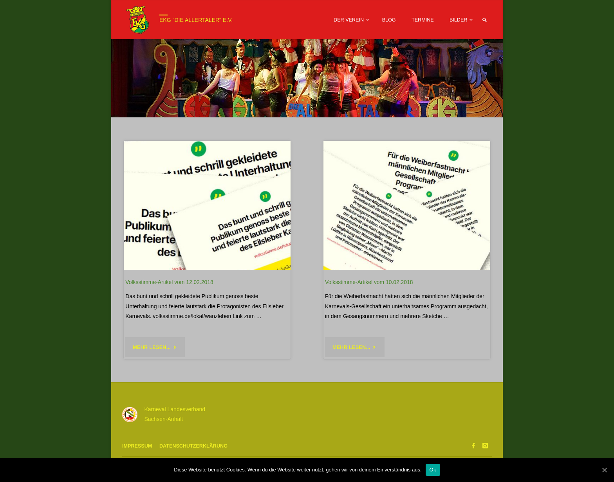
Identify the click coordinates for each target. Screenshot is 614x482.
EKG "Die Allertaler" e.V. (196, 20)
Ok (433, 470)
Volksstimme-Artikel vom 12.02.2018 (169, 282)
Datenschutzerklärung (193, 446)
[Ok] (604, 470)
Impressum (137, 446)
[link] (484, 20)
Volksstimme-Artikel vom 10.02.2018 (369, 282)
